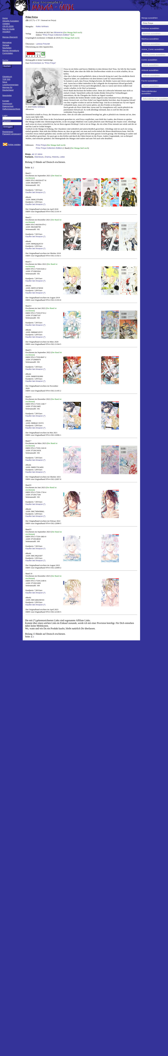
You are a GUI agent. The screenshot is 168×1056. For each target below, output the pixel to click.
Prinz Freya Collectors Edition (56, 35)
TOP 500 (6, 79)
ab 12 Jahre (37, 154)
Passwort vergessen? (11, 134)
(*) (44, 192)
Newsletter (7, 95)
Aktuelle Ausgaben (10, 21)
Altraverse (58, 32)
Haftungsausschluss (11, 109)
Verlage (5, 45)
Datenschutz (7, 106)
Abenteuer (39, 157)
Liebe (62, 157)
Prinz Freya (41, 145)
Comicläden (7, 53)
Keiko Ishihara (42, 26)
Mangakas (7, 42)
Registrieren (7, 132)
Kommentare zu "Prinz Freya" (43, 63)
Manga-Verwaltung (10, 50)
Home (5, 18)
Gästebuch (7, 76)
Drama (48, 157)
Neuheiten (6, 48)
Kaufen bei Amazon (34, 192)
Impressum (7, 103)
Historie (55, 157)
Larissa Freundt (43, 44)
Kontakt (5, 101)
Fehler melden (14, 144)
